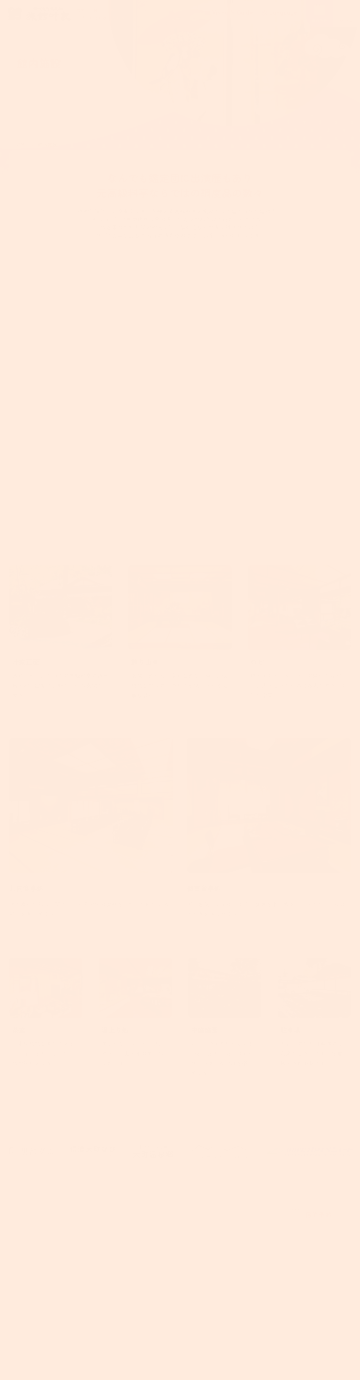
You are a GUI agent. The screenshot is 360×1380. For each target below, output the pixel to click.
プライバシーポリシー (204, 1246)
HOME (20, 144)
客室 (129, 1245)
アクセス (135, 1303)
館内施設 (135, 1264)
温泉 (129, 1206)
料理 (129, 1226)
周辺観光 (135, 1283)
